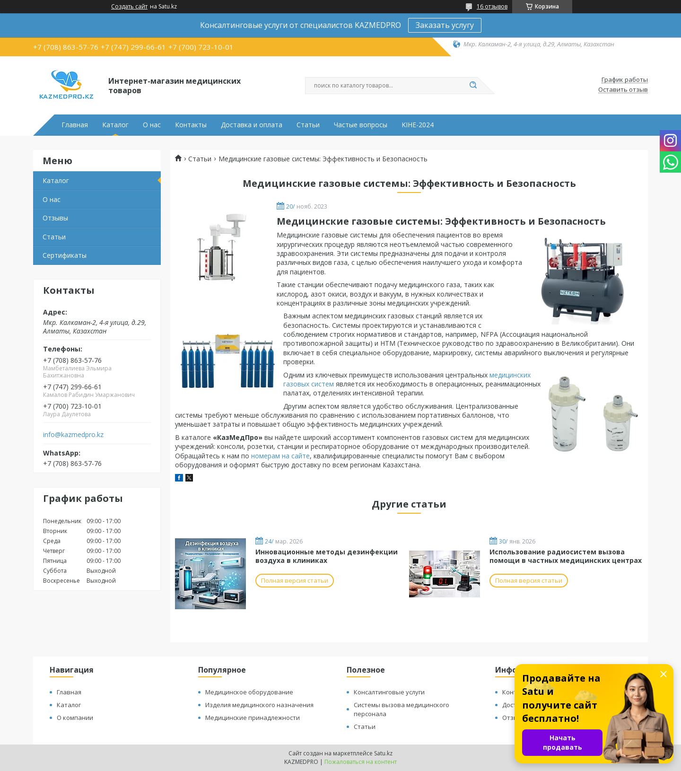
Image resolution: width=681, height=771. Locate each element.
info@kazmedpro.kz (73, 434)
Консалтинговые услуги (389, 692)
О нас (152, 125)
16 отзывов (492, 6)
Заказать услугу (445, 25)
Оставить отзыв (623, 90)
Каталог (115, 125)
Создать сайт (129, 6)
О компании (75, 717)
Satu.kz (383, 753)
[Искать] (472, 85)
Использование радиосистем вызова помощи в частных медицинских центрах (565, 556)
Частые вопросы (360, 125)
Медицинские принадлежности (252, 717)
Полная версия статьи (294, 580)
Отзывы (55, 217)
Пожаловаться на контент (360, 762)
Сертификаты (65, 255)
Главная (74, 125)
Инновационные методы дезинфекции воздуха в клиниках (326, 556)
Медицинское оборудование (249, 692)
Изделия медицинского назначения (259, 705)
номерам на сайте (280, 455)
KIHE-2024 (418, 125)
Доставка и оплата (251, 125)
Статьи (308, 125)
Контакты (191, 125)
